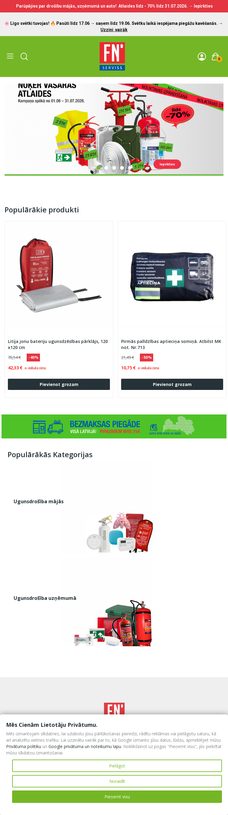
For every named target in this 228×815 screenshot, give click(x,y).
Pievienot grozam (59, 384)
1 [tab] (98, 168)
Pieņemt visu (117, 797)
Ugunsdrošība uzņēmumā (45, 598)
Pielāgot (117, 766)
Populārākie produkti (42, 209)
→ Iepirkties (201, 6)
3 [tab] (114, 168)
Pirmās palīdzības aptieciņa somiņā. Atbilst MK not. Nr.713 (171, 344)
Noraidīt (117, 781)
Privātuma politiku (23, 746)
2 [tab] (106, 168)
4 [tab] (122, 168)
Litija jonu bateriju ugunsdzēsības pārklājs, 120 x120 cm (58, 344)
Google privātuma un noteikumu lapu (84, 746)
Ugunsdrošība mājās (39, 501)
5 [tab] (130, 168)
